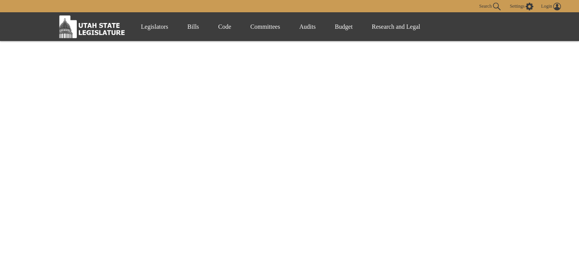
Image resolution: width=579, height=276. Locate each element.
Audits (307, 26)
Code (224, 26)
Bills (193, 26)
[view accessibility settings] (521, 6)
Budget (343, 26)
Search (490, 6)
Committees (265, 26)
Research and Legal (396, 26)
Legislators (154, 26)
